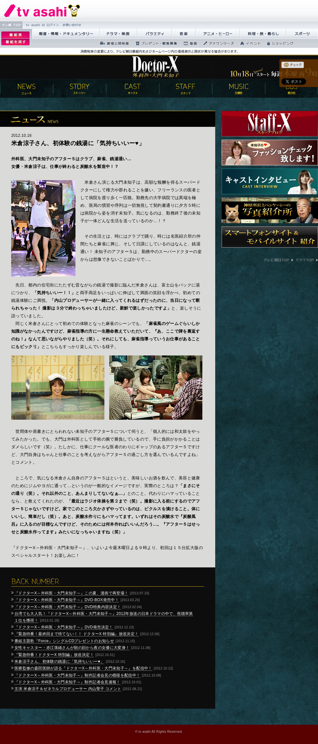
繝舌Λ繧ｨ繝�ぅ (154, 34)
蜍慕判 (188, 43)
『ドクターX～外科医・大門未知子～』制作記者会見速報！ (67, 682)
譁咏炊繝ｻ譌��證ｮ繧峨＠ (263, 34)
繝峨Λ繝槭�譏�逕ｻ (118, 34)
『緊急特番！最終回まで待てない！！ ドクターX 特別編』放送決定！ (76, 634)
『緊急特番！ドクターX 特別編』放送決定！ (54, 654)
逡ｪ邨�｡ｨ (15, 35)
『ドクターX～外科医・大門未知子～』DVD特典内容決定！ (67, 607)
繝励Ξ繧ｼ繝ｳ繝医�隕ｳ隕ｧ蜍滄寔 (154, 43)
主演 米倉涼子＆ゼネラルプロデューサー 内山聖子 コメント (67, 689)
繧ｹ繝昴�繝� (302, 34)
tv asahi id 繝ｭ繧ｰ (41, 25)
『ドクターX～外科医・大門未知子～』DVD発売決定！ (63, 627)
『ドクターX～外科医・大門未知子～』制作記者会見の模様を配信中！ (77, 675)
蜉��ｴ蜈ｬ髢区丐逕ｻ (112, 43)
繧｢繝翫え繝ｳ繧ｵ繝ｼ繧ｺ (216, 43)
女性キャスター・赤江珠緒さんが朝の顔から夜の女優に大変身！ (71, 647)
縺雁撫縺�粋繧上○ (71, 25)
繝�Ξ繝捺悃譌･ (42, 10)
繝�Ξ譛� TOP (11, 25)
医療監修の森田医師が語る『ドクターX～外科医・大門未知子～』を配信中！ (83, 668)
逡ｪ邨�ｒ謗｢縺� (15, 42)
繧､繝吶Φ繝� (248, 43)
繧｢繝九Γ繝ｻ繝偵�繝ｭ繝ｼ (218, 34)
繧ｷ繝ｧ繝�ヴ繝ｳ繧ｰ (278, 43)
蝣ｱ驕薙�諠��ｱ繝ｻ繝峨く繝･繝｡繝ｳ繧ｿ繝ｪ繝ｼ (66, 34)
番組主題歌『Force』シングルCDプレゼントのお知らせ (64, 641)
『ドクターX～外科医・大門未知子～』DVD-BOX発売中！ (66, 600)
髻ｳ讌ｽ (184, 34)
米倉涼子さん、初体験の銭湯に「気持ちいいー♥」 (59, 661)
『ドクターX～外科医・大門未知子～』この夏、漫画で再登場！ (71, 593)
